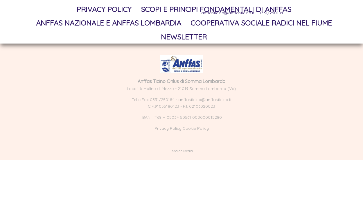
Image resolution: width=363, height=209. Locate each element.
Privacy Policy (104, 9)
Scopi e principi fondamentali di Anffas (216, 9)
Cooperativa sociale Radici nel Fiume (261, 22)
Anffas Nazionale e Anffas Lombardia (108, 22)
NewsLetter (184, 36)
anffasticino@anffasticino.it (204, 99)
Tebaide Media (181, 151)
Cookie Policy (196, 128)
